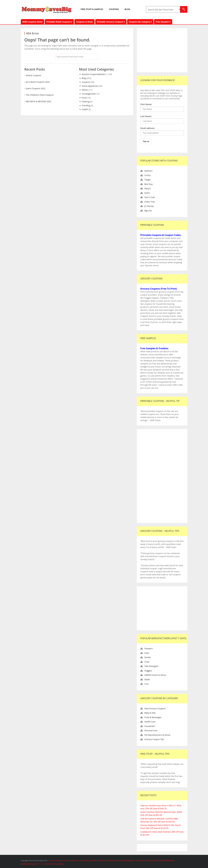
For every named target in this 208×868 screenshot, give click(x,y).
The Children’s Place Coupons (40, 95)
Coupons (86, 82)
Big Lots (148, 210)
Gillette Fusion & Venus (155, 675)
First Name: (146, 104)
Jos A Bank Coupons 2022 (38, 82)
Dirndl (49, 864)
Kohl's (147, 193)
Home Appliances (90, 86)
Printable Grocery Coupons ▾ (111, 22)
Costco (147, 175)
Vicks (146, 653)
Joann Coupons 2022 (35, 88)
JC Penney (149, 206)
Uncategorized (88, 93)
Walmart (148, 170)
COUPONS (114, 9)
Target (147, 179)
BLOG (127, 9)
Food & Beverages (152, 717)
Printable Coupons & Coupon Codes (160, 235)
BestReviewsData (28, 864)
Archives (65, 860)
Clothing (86, 101)
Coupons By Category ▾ (140, 22)
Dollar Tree (149, 201)
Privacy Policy (54, 860)
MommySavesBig (125, 860)
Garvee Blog (58, 864)
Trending (86, 105)
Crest (146, 661)
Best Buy (148, 184)
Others (85, 89)
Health (85, 109)
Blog (84, 78)
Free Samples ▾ (163, 22)
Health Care (150, 721)
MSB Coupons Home (32, 22)
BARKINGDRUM (166, 860)
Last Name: (146, 116)
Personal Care (151, 730)
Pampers (148, 648)
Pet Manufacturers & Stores (157, 735)
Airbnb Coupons (33, 75)
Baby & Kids (150, 712)
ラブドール (40, 864)
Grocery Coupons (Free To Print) (158, 288)
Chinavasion (112, 860)
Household (149, 726)
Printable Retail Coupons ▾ (59, 22)
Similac (147, 657)
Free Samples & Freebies (154, 348)
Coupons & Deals (84, 22)
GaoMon (101, 860)
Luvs (146, 683)
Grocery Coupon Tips (154, 739)
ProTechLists (139, 860)
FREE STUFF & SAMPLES (92, 9)
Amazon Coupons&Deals (93, 74)
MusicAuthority (152, 860)
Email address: (147, 128)
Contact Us (75, 860)
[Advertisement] (162, 50)
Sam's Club (149, 197)
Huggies (148, 670)
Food (84, 97)
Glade (147, 679)
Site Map (85, 860)
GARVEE (93, 860)
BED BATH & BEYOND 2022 (38, 101)
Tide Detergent (151, 666)
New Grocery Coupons (155, 708)
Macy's (147, 188)
